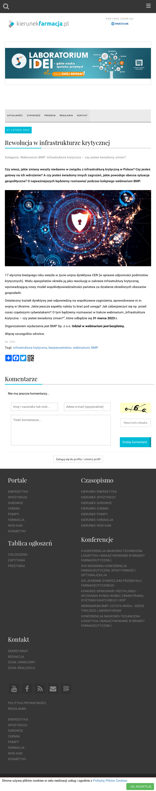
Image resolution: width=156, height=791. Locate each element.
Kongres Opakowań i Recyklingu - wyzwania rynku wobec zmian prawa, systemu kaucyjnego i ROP (112, 595)
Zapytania (16, 560)
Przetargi (16, 566)
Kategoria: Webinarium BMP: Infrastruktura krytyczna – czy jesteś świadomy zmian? (65, 157)
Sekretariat (18, 651)
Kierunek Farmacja (97, 520)
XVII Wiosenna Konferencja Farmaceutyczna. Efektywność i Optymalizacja (108, 570)
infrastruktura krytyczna (30, 348)
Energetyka (18, 491)
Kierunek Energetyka (99, 491)
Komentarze (21, 379)
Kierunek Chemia (94, 508)
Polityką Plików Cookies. (110, 780)
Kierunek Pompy (94, 514)
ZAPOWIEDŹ (33, 115)
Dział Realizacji (21, 668)
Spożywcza (17, 497)
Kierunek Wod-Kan (96, 525)
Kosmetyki (17, 531)
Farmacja (16, 520)
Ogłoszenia (17, 554)
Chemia (14, 508)
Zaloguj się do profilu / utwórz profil (78, 459)
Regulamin (17, 709)
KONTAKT (82, 115)
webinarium (81, 348)
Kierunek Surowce (96, 503)
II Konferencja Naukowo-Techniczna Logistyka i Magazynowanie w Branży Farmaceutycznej (113, 555)
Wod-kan (15, 525)
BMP (94, 348)
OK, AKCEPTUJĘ (141, 786)
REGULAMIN (66, 115)
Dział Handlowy (21, 662)
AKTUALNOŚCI (15, 115)
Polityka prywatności (27, 703)
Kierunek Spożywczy (98, 497)
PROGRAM (50, 115)
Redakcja (16, 657)
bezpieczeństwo (60, 348)
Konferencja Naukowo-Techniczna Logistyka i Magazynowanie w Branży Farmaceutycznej (113, 621)
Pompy (13, 514)
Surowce (15, 503)
